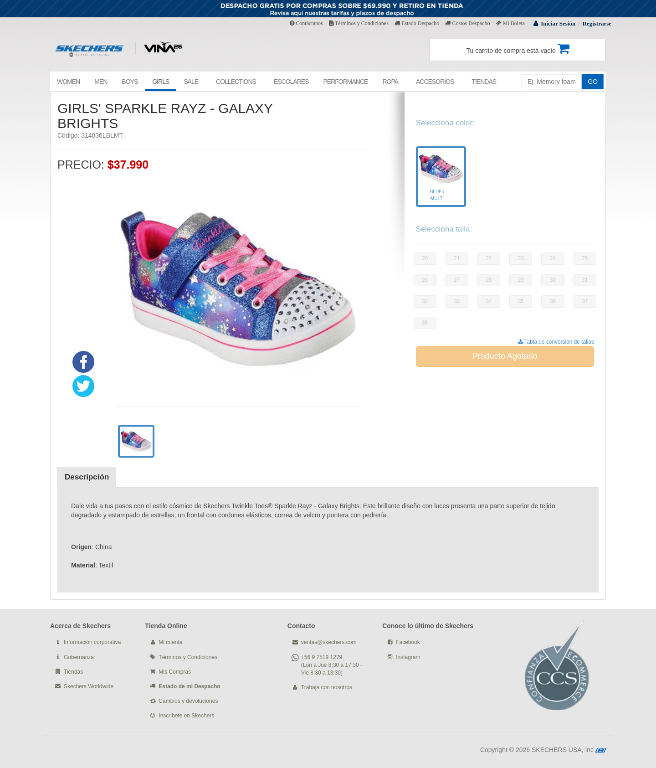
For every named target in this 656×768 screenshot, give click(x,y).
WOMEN (68, 81)
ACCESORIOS (435, 81)
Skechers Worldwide (88, 686)
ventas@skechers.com (329, 642)
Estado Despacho (417, 23)
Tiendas (73, 672)
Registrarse (596, 23)
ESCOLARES (291, 81)
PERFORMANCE (345, 81)
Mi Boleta (510, 23)
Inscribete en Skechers (186, 715)
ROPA (390, 81)
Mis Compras (175, 672)
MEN (100, 81)
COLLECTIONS (236, 81)
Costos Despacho (467, 23)
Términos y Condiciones (359, 23)
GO (593, 81)
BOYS (130, 81)
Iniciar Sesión (558, 23)
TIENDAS (484, 81)
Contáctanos (306, 23)
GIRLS (160, 81)
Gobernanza (79, 657)
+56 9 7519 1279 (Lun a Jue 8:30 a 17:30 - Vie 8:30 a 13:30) (331, 665)
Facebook (408, 642)
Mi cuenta (170, 642)
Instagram (408, 657)
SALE (191, 81)
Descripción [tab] (87, 477)
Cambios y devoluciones (188, 701)
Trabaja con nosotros (326, 687)
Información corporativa (92, 642)
